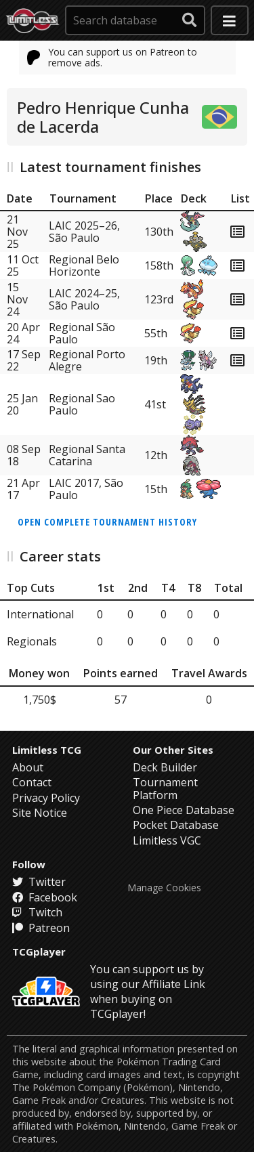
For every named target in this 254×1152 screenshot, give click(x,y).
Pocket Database (176, 824)
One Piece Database (183, 810)
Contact (31, 782)
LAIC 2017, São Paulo (86, 489)
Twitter (39, 881)
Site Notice (39, 812)
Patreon (41, 927)
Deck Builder (165, 767)
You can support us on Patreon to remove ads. (112, 57)
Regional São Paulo (82, 333)
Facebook (44, 897)
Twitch (37, 912)
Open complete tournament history (107, 521)
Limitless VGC (167, 840)
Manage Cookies (164, 887)
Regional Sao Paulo (82, 404)
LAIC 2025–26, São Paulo (84, 231)
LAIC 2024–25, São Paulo (84, 299)
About (27, 767)
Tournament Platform (165, 788)
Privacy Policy (46, 797)
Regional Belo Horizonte (84, 265)
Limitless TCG (46, 749)
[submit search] (189, 20)
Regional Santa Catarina (87, 455)
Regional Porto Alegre (87, 360)
